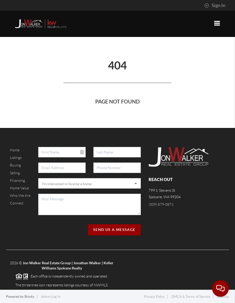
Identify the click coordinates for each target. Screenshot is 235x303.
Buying (15, 165)
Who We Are (20, 196)
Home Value (19, 188)
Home (15, 150)
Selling (15, 173)
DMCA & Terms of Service (190, 297)
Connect (16, 203)
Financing (17, 180)
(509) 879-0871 (161, 204)
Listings (16, 158)
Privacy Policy (154, 297)
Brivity (29, 297)
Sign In (214, 5)
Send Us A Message (114, 230)
